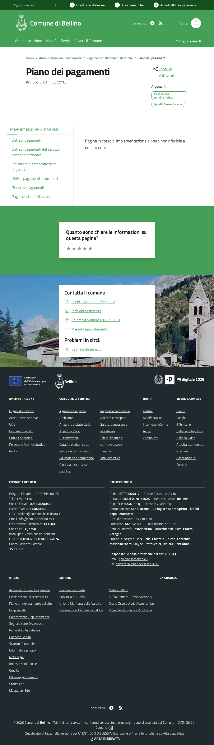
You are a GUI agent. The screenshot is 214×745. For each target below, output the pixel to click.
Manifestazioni (153, 417)
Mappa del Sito (19, 690)
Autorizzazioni (69, 437)
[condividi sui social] (162, 68)
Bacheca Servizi (20, 636)
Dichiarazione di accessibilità (28, 596)
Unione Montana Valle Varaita (80, 603)
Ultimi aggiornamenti (23, 677)
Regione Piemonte (72, 590)
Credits (14, 670)
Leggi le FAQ (18, 610)
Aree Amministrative (23, 417)
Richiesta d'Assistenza (24, 630)
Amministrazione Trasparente (60, 57)
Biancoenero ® (123, 733)
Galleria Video (185, 437)
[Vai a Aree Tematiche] (129, 5)
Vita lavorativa (110, 457)
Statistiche (16, 683)
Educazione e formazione (76, 457)
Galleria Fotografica (189, 431)
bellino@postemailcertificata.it (39, 513)
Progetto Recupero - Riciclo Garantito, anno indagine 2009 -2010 (154, 610)
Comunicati (150, 437)
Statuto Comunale (22, 643)
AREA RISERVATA (104, 738)
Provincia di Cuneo (72, 596)
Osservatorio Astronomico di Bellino (84, 610)
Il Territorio (183, 424)
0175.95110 (23, 498)
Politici (13, 451)
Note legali (16, 656)
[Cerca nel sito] (196, 23)
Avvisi (147, 431)
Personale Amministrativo (27, 444)
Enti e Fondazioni (21, 437)
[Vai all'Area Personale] (175, 5)
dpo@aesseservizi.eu (133, 558)
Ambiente (66, 417)
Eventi (180, 410)
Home (30, 57)
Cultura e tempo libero (74, 451)
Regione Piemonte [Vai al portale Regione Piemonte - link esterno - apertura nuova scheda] (24, 5)
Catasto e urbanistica (74, 444)
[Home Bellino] (49, 23)
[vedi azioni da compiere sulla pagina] (163, 75)
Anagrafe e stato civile (74, 424)
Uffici (12, 424)
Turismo (105, 451)
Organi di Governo (21, 410)
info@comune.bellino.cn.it (36, 518)
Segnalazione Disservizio (26, 623)
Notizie (148, 410)
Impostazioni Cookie (23, 663)
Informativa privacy (22, 650)
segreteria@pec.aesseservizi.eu (137, 563)
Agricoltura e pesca (72, 410)
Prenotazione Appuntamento (29, 616)
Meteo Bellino (118, 590)
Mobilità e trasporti (113, 417)
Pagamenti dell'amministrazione (110, 57)
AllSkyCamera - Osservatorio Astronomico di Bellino (145, 596)
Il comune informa (155, 424)
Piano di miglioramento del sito (30, 603)
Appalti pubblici (69, 431)
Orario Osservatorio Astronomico (131, 603)
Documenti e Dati (21, 431)
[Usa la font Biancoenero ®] (87, 5)
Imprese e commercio (115, 410)
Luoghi (181, 417)
